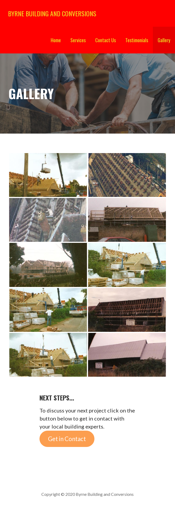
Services (78, 40)
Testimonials (136, 40)
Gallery (164, 40)
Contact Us (105, 40)
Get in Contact (67, 438)
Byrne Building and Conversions (52, 13)
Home (56, 40)
